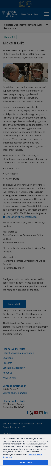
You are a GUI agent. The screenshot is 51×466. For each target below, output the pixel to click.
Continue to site (25, 462)
